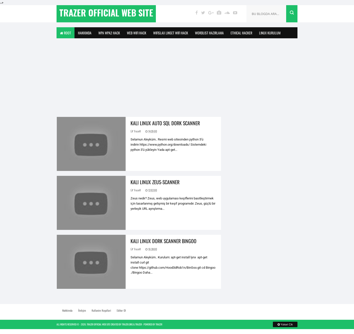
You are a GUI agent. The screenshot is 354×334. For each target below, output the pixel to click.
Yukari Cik (285, 324)
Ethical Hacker (241, 32)
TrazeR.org (127, 324)
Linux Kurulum (269, 32)
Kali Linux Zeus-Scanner (155, 182)
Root (65, 32)
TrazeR (138, 324)
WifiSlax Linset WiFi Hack (170, 32)
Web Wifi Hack (136, 32)
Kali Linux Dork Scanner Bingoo (163, 241)
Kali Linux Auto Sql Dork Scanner (165, 123)
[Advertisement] (177, 75)
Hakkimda (84, 32)
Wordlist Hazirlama (209, 32)
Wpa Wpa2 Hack (109, 32)
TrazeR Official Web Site (98, 324)
